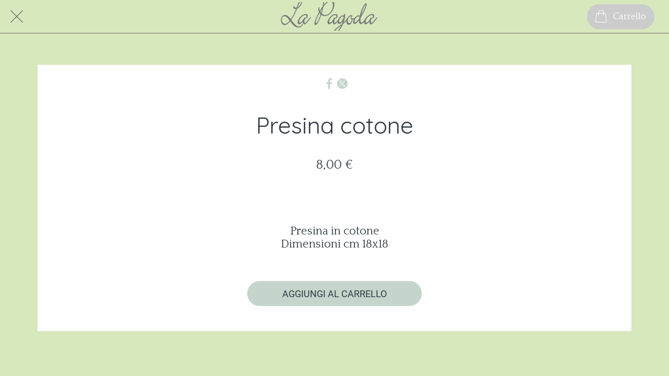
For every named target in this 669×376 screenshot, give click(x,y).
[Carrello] (620, 16)
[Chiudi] (16, 16)
